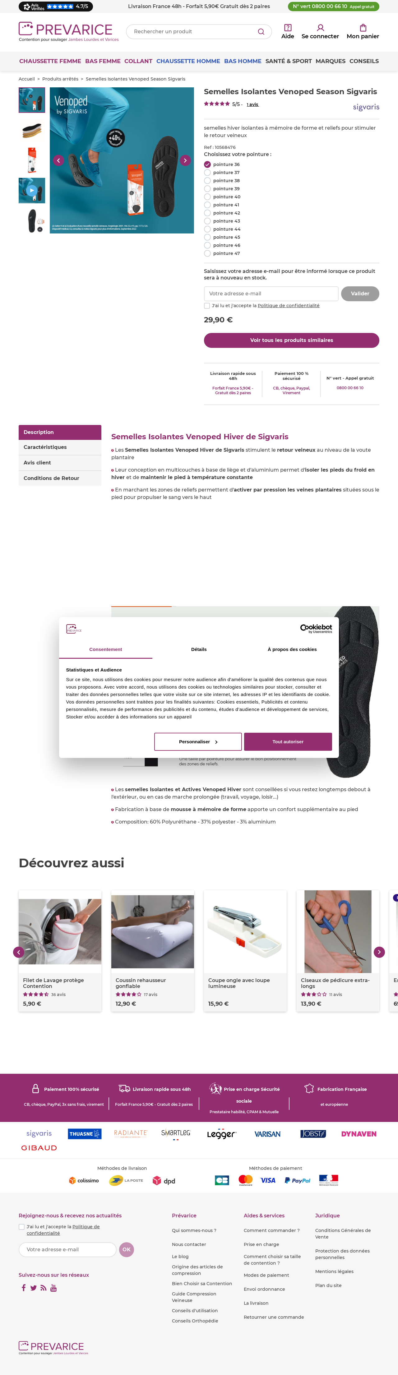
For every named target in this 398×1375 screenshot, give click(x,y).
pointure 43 (226, 221)
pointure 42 (226, 213)
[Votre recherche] (199, 31)
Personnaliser (198, 741)
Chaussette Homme (188, 61)
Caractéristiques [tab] (45, 447)
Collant (138, 61)
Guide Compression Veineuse (194, 1297)
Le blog (180, 1256)
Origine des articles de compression (197, 1270)
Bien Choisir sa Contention (202, 1283)
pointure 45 (226, 237)
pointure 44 (227, 229)
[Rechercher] (261, 31)
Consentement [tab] (105, 649)
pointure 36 (226, 164)
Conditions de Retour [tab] (51, 478)
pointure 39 (226, 188)
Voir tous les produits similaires (291, 340)
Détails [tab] (199, 649)
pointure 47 (226, 253)
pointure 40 (226, 197)
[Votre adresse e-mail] (68, 1249)
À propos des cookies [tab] (292, 649)
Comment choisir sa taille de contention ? (272, 1260)
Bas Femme (103, 61)
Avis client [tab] (37, 463)
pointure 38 (226, 180)
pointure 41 (226, 205)
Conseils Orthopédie (195, 1321)
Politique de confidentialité (289, 305)
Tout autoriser (288, 741)
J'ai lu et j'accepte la (266, 305)
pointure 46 (226, 245)
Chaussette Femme (50, 61)
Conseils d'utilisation (195, 1310)
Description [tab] (39, 432)
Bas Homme (242, 61)
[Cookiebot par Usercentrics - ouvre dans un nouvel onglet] (305, 629)
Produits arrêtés (60, 79)
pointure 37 (226, 172)
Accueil (27, 79)
